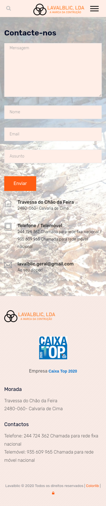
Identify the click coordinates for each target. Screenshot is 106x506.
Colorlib (92, 486)
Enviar (20, 183)
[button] (94, 7)
